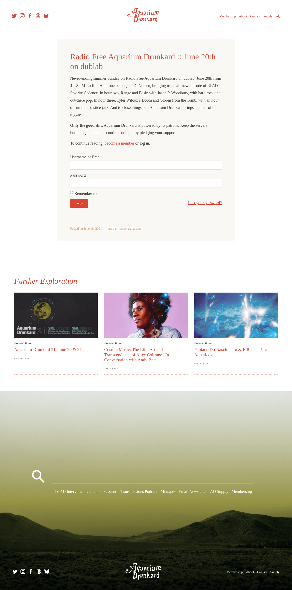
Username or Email (86, 157)
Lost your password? (205, 203)
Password (78, 175)
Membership (226, 18)
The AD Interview (67, 492)
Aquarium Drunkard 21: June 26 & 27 (48, 349)
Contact (253, 18)
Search (276, 17)
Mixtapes (167, 492)
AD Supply (219, 492)
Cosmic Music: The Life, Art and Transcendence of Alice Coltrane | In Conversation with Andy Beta (136, 354)
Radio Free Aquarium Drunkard (124, 228)
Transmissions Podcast (138, 492)
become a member (119, 143)
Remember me (86, 193)
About (241, 18)
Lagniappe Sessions (101, 492)
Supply (266, 18)
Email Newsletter (193, 492)
